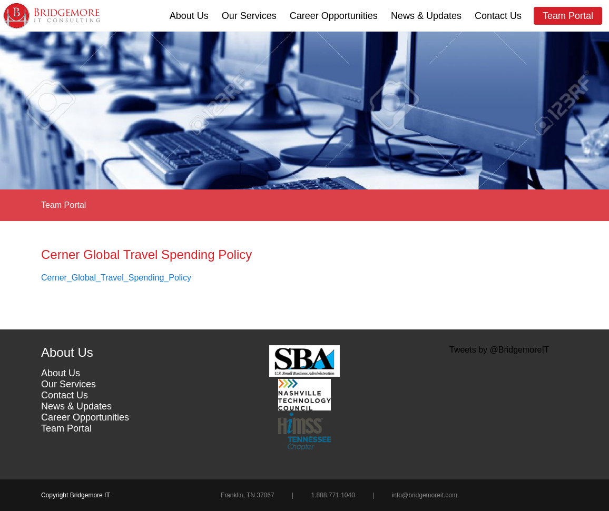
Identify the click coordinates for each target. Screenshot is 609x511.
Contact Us (498, 16)
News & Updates (426, 16)
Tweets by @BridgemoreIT (499, 349)
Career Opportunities (334, 16)
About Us (189, 16)
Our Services (249, 16)
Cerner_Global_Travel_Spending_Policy (116, 277)
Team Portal (568, 16)
